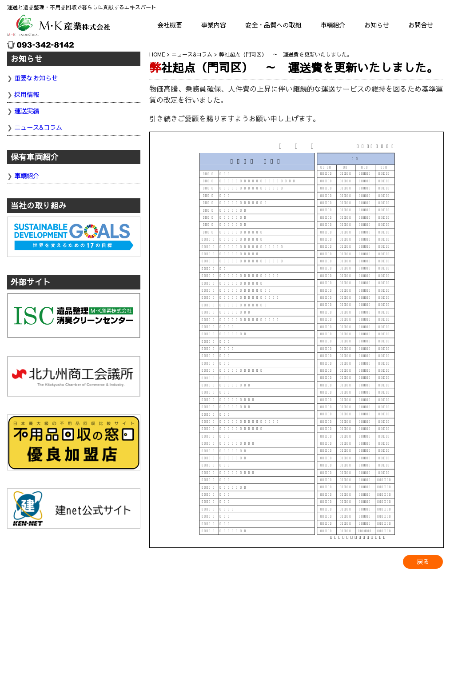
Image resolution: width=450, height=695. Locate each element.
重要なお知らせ (36, 77)
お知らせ (376, 24)
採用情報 (26, 94)
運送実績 (26, 110)
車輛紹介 (332, 24)
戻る (423, 561)
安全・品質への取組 (273, 24)
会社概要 (169, 24)
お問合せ (420, 24)
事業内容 (213, 24)
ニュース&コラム (38, 127)
